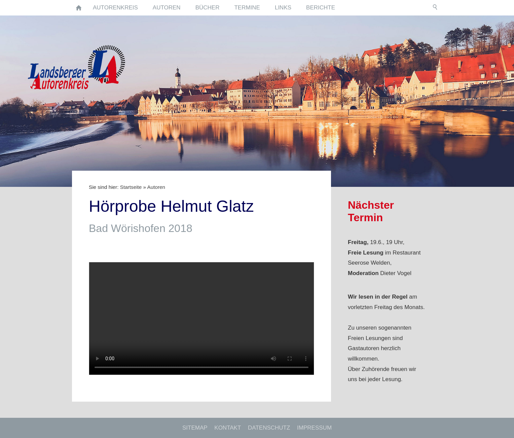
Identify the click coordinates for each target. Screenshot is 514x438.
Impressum (314, 428)
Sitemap (195, 428)
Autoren (156, 187)
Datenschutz (269, 428)
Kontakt (227, 428)
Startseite (131, 187)
